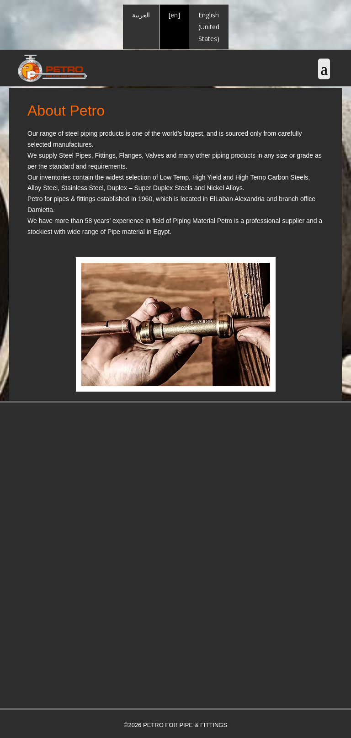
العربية (141, 15)
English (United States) (208, 27)
